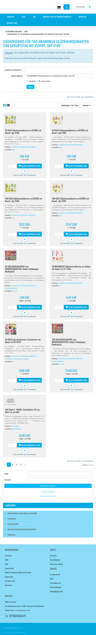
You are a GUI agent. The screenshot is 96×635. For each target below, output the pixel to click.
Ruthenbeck (16, 429)
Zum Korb (8, 585)
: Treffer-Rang (70, 105)
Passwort (7, 480)
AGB (34, 16)
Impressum (83, 16)
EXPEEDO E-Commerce (21, 632)
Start (26, 31)
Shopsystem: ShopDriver (8, 632)
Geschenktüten (13, 524)
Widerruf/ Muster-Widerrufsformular (57, 16)
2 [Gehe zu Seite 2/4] (12, 464)
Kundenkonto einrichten (48, 496)
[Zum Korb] (56, 7)
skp (13, 150)
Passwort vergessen (48, 492)
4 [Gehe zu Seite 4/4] (20, 464)
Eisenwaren (15, 426)
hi (60, 286)
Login (6, 474)
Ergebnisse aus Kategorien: (14, 69)
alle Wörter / (31, 81)
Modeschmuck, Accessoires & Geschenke (22, 513)
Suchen (30, 86)
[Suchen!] (90, 7)
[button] (24, 171)
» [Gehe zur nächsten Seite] (24, 464)
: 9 (87, 105)
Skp (60, 147)
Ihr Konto (8, 556)
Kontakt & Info (12, 23)
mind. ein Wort (44, 81)
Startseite (10, 16)
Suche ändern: (17, 75)
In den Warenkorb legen (29, 165)
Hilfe (23, 16)
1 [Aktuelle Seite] (8, 464)
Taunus (15, 291)
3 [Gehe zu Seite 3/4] (16, 464)
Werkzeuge (11, 534)
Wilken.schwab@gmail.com (20, 610)
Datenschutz (9, 568)
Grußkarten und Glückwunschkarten (23, 147)
